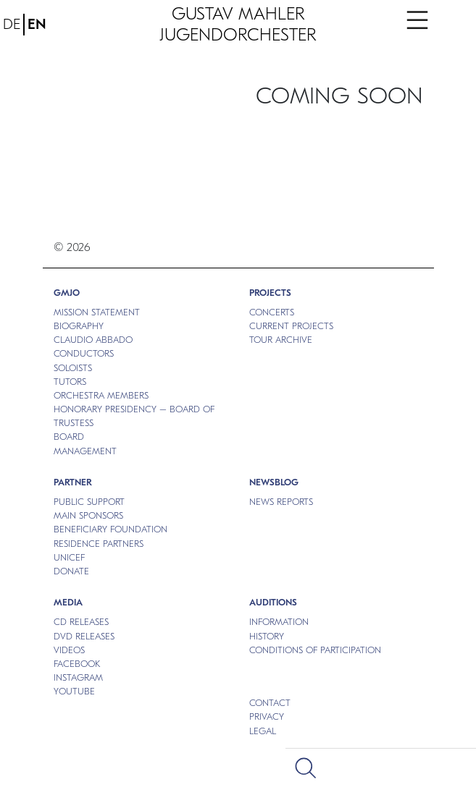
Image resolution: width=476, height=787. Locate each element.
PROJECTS (270, 292)
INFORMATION (279, 621)
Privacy (266, 716)
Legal (262, 731)
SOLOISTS (73, 367)
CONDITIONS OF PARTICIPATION (315, 650)
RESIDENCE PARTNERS (98, 543)
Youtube (74, 691)
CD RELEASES (81, 621)
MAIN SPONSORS (88, 515)
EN (37, 24)
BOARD (69, 436)
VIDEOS (69, 650)
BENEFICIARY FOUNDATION (110, 529)
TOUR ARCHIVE (280, 339)
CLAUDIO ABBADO (93, 339)
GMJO (67, 292)
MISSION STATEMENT (97, 312)
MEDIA (68, 602)
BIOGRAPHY (79, 325)
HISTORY (266, 636)
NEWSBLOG (273, 482)
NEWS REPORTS (281, 501)
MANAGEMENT (85, 451)
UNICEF (69, 557)
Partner (73, 482)
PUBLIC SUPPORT (89, 501)
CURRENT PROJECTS (291, 325)
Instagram (78, 677)
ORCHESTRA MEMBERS (101, 395)
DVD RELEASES (84, 636)
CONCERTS (271, 312)
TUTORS (70, 381)
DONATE (71, 571)
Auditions (273, 602)
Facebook (77, 663)
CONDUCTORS (84, 353)
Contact (270, 702)
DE (11, 24)
